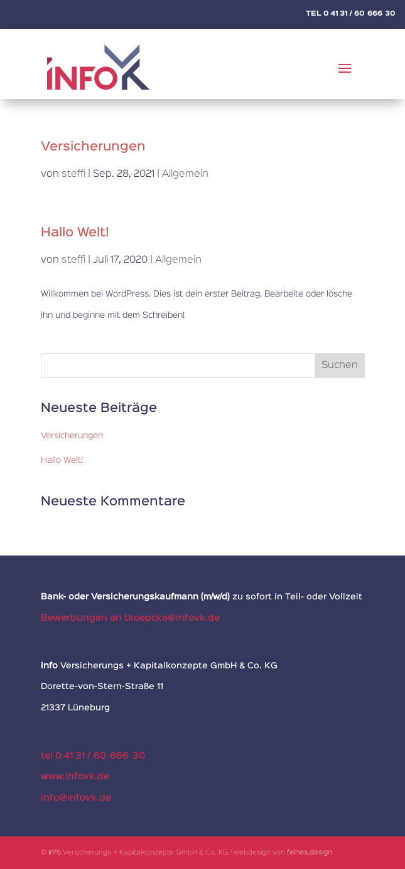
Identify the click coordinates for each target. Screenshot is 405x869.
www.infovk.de (75, 776)
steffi (73, 174)
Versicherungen (93, 146)
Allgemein (185, 174)
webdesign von (260, 853)
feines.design (309, 853)
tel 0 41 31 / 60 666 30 (93, 756)
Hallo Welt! (75, 232)
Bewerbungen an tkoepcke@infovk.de (130, 618)
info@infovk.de (76, 798)
